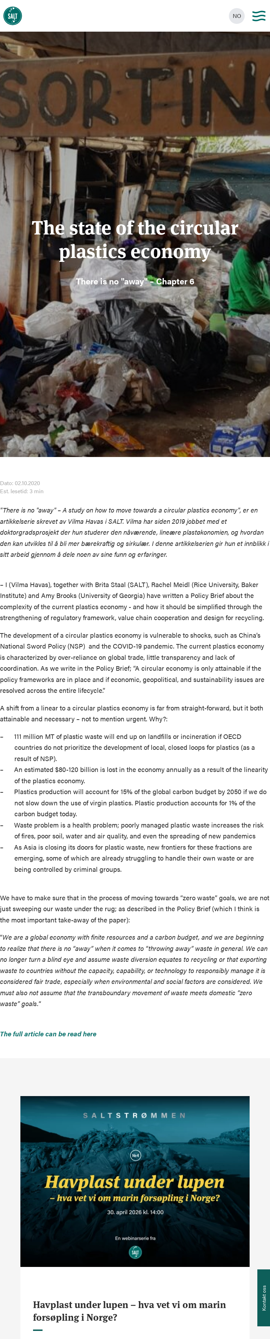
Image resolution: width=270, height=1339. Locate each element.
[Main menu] (259, 16)
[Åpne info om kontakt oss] (263, 1297)
